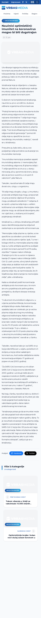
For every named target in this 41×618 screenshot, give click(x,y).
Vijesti (16, 14)
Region (34, 14)
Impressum (15, 2)
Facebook (16, 453)
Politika (25, 14)
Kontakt (5, 2)
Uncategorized (10, 21)
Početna (6, 14)
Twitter (30, 453)
